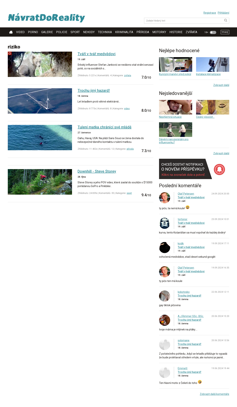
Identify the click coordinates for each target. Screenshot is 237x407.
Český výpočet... (205, 116)
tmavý (225, 32)
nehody (89, 32)
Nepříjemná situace (170, 116)
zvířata (191, 32)
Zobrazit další (221, 85)
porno (33, 32)
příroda (142, 32)
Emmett (182, 368)
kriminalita (124, 32)
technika (105, 32)
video (20, 32)
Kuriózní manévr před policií (175, 74)
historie (175, 32)
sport (75, 32)
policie (61, 32)
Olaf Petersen (186, 193)
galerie (47, 32)
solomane (183, 340)
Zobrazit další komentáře (214, 394)
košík (181, 243)
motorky (159, 32)
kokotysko (184, 291)
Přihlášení (223, 12)
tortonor (182, 219)
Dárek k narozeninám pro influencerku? (173, 141)
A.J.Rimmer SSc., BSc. (191, 316)
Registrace (209, 12)
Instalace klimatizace (208, 74)
